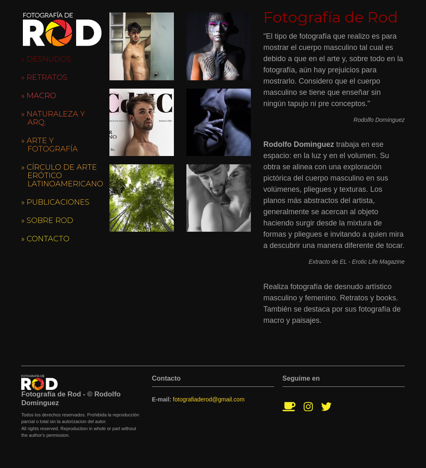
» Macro (38, 96)
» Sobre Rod (47, 220)
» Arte (49, 144)
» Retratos (44, 77)
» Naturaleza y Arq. (53, 118)
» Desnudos (46, 59)
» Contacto (45, 239)
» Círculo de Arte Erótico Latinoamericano (62, 175)
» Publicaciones (55, 202)
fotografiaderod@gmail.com (209, 399)
